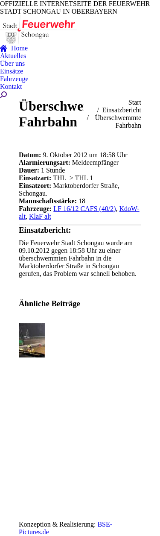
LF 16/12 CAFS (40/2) (84, 208)
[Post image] (42, 340)
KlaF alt (40, 216)
